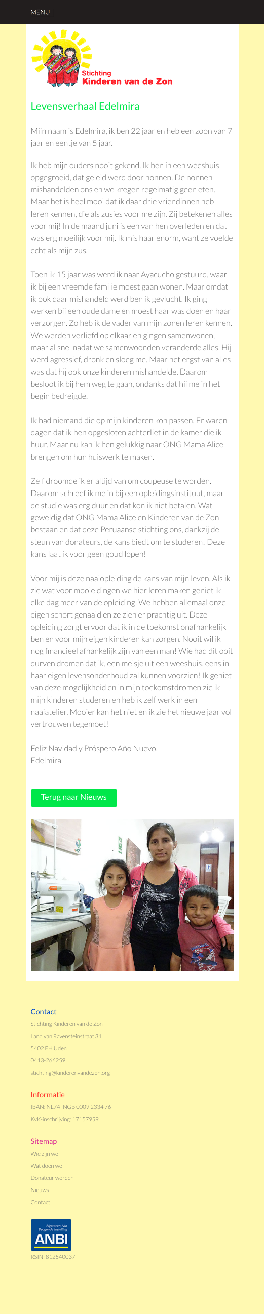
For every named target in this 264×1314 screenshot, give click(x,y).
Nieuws (40, 1190)
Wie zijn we (44, 1154)
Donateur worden (52, 1178)
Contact (41, 1202)
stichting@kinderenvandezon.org (70, 1073)
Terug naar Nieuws (74, 797)
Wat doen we (46, 1166)
